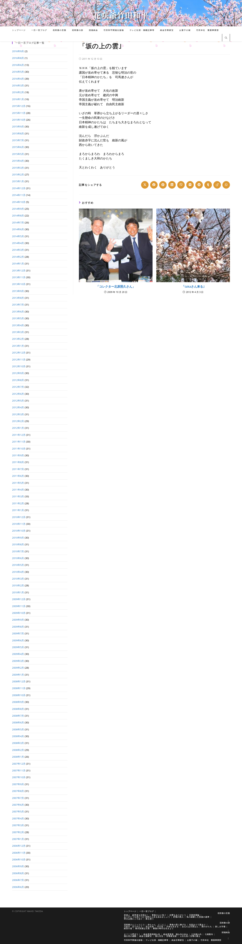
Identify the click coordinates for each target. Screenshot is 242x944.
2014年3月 (18, 249)
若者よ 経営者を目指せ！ (136, 915)
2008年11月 (18, 688)
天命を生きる (172, 926)
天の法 (160, 926)
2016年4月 (18, 78)
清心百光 (159, 936)
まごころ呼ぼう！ (132, 934)
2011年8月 (18, 462)
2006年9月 (18, 866)
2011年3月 (18, 496)
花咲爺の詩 (225, 922)
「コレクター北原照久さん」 (115, 286)
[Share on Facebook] (154, 185)
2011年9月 (18, 455)
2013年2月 (18, 339)
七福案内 (209, 934)
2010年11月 (18, 524)
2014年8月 (18, 215)
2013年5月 (18, 318)
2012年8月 (18, 380)
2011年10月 (18, 448)
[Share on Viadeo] (217, 185)
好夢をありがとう (177, 915)
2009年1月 (18, 674)
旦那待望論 (194, 915)
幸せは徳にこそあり (133, 918)
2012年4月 (18, 407)
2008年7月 (18, 715)
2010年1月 (18, 592)
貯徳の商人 (178, 917)
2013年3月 (18, 332)
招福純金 (226, 932)
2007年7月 (18, 798)
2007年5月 (18, 811)
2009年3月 (18, 661)
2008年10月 (18, 695)
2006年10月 (18, 859)
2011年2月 (18, 503)
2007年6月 (18, 804)
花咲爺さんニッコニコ (134, 924)
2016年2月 (18, 92)
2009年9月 (18, 619)
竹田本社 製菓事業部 (211, 940)
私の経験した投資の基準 (198, 917)
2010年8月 (18, 544)
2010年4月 (18, 572)
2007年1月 (18, 839)
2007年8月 (18, 791)
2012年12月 (18, 352)
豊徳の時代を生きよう (163, 928)
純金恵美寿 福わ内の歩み (175, 934)
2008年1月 (18, 756)
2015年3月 (18, 167)
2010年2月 (18, 585)
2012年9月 (18, 373)
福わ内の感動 (130, 936)
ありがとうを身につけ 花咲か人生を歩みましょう (147, 917)
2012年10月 (18, 366)
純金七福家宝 (145, 936)
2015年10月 (18, 119)
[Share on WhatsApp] (226, 185)
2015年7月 (18, 140)
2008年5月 (18, 729)
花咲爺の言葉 (224, 913)
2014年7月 (18, 222)
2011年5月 (18, 483)
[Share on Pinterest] (163, 185)
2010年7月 (18, 551)
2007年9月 (18, 784)
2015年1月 (18, 181)
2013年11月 (18, 277)
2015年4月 (18, 160)
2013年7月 (18, 304)
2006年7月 (18, 880)
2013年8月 (18, 297)
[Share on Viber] (181, 185)
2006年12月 (18, 845)
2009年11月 (18, 606)
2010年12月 (18, 517)
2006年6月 (18, 887)
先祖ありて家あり (197, 924)
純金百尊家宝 (178, 940)
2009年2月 (18, 667)
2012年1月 (18, 428)
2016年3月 (18, 85)
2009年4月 (18, 654)
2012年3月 (18, 414)
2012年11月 (18, 359)
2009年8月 (18, 626)
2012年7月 (18, 387)
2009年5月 (18, 647)
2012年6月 (18, 393)
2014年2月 (18, 256)
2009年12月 (18, 599)
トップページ (130, 911)
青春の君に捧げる (177, 924)
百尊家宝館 (171, 936)
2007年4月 (18, 818)
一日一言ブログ (146, 911)
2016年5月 (18, 71)
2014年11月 (18, 195)
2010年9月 (18, 537)
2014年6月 (18, 229)
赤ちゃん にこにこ (157, 924)
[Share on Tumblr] (208, 185)
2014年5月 (18, 236)
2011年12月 (18, 435)
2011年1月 (18, 510)
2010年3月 (18, 578)
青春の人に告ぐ (159, 915)
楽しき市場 (220, 926)
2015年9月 (18, 126)
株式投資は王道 (142, 928)
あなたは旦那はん (190, 926)
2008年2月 (18, 750)
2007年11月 (18, 770)
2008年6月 (18, 722)
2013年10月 (18, 284)
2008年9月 (18, 702)
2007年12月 (18, 763)
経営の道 (128, 928)
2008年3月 (18, 743)
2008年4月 (18, 736)
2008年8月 (18, 709)
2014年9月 (18, 208)
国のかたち (207, 926)
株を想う (150, 918)
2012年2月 (18, 421)
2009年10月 (18, 613)
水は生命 (150, 926)
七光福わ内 (196, 934)
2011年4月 (18, 489)
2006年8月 (18, 873)
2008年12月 (18, 681)
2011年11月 (18, 441)
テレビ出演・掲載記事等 (157, 940)
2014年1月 (18, 263)
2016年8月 (18, 58)
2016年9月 (18, 51)
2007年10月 (18, 777)
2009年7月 (18, 633)
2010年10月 (18, 530)
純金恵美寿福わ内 (152, 934)
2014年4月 (18, 243)
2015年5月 (18, 154)
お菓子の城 (192, 940)
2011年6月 (18, 476)
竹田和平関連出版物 (133, 940)
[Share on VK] (190, 185)
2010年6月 (18, 558)
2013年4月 (18, 325)
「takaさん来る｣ (193, 286)
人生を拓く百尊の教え (190, 936)
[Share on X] (145, 185)
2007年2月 (18, 832)
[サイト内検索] (226, 38)
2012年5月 (18, 400)
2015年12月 (18, 106)
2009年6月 (18, 640)
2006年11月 (18, 852)
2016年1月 (18, 99)
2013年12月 (18, 270)
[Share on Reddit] (199, 185)
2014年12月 (18, 188)
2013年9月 (18, 291)
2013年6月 (18, 311)
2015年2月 (18, 174)
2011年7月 (18, 469)
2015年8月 (18, 133)
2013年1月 (18, 345)
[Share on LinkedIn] (172, 185)
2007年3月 (18, 825)
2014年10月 (18, 202)
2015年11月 (18, 113)
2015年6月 (18, 147)
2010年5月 (18, 565)
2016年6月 (18, 65)
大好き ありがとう (133, 926)
